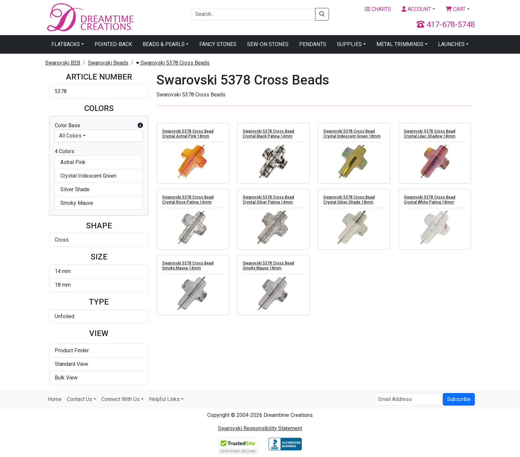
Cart (456, 9)
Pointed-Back (113, 44)
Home (55, 399)
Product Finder (72, 350)
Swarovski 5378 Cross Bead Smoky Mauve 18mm (268, 265)
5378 (61, 91)
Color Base (99, 126)
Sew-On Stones (268, 44)
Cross (62, 240)
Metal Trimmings (399, 44)
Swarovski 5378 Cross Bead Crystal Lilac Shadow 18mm (429, 134)
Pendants (312, 44)
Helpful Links (164, 399)
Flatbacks (65, 44)
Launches (451, 44)
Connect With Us (120, 399)
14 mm (63, 271)
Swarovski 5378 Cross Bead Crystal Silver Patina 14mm (268, 199)
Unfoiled (64, 316)
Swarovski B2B (62, 63)
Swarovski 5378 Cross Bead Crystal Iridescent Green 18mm (352, 134)
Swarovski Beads (108, 63)
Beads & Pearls (164, 44)
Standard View (71, 364)
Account (416, 9)
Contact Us (79, 399)
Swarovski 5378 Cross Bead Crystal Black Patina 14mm (268, 134)
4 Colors (64, 151)
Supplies (349, 44)
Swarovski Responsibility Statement (260, 428)
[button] (140, 126)
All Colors (70, 136)
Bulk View (66, 377)
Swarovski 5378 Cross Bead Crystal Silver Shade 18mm (349, 199)
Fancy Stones (217, 44)
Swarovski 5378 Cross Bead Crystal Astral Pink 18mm (188, 134)
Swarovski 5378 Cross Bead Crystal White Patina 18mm (429, 199)
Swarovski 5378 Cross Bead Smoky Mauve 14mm (188, 265)
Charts (378, 9)
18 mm (63, 285)
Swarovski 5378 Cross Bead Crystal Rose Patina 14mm (188, 199)
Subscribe (459, 399)
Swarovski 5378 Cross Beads (173, 63)
